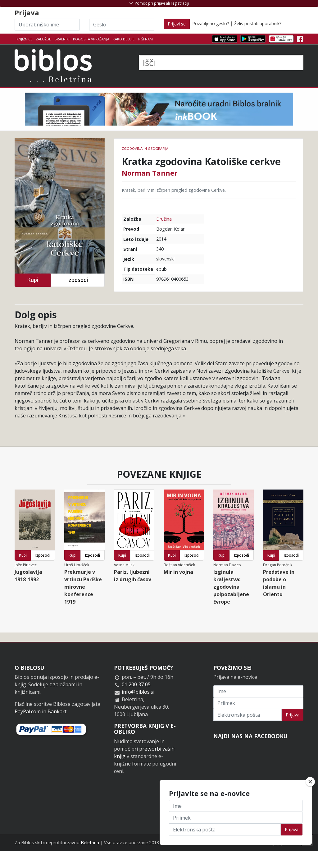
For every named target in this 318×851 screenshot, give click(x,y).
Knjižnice (24, 39)
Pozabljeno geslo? (210, 23)
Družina (164, 219)
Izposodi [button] (77, 280)
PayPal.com (28, 711)
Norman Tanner (149, 172)
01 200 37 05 (136, 684)
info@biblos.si (138, 691)
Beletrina (90, 842)
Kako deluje (123, 39)
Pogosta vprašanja (91, 39)
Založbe (43, 39)
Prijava (292, 715)
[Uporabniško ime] (47, 24)
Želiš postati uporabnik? (257, 23)
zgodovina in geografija (145, 148)
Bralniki (62, 39)
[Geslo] (121, 24)
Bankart (57, 711)
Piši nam (145, 39)
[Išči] (221, 62)
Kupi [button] (32, 280)
